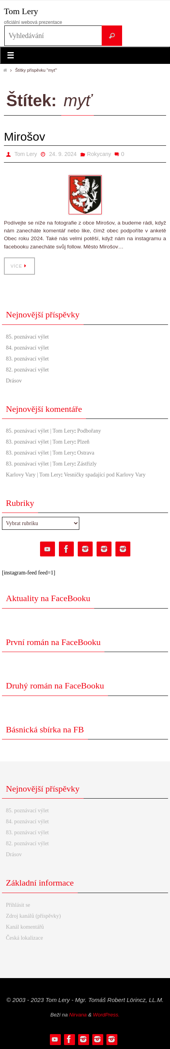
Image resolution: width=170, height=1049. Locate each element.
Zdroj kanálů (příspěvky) (33, 916)
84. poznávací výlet (27, 348)
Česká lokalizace (24, 938)
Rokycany (99, 154)
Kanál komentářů (25, 927)
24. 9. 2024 (63, 154)
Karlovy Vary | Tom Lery (33, 475)
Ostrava (86, 453)
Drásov (14, 381)
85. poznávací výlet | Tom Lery (40, 431)
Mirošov (24, 136)
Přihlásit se (18, 905)
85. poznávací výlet (27, 337)
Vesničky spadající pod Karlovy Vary (105, 475)
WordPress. (106, 1015)
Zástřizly (87, 464)
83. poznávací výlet (27, 359)
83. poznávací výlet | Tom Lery (40, 442)
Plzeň (83, 442)
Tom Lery (21, 11)
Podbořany (89, 431)
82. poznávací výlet (27, 370)
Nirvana (78, 1015)
